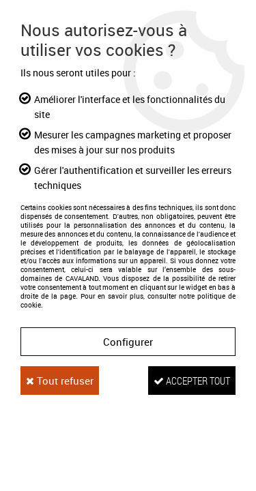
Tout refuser (60, 380)
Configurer (128, 341)
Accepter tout (192, 380)
